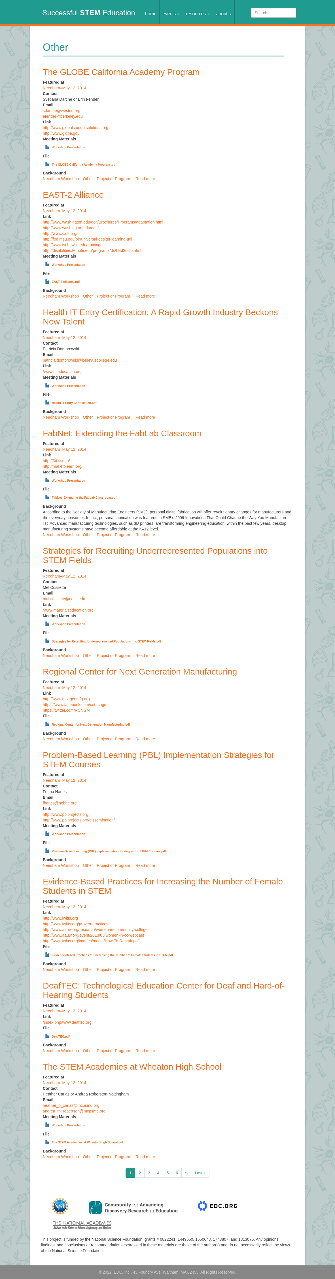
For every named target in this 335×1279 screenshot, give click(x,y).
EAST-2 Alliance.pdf (66, 281)
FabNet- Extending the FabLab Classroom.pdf (84, 497)
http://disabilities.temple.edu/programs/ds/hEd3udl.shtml (92, 250)
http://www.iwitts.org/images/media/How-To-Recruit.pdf (91, 941)
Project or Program (113, 178)
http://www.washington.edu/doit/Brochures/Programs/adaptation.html (103, 222)
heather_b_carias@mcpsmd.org (71, 1105)
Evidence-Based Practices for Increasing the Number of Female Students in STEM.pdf (112, 955)
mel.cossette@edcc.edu (64, 599)
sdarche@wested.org (61, 110)
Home (150, 13)
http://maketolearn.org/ (62, 466)
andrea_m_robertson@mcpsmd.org (74, 1111)
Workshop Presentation (68, 147)
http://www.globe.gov (61, 133)
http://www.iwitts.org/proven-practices (75, 924)
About (224, 13)
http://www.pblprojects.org (65, 814)
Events (171, 13)
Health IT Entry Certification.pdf (74, 402)
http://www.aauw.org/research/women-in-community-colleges (96, 929)
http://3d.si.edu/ (56, 460)
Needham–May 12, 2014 (64, 88)
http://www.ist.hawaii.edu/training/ (72, 245)
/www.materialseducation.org (68, 610)
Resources (198, 13)
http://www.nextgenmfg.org (66, 699)
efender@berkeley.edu (63, 116)
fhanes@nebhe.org (60, 803)
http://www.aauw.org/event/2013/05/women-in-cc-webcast (93, 935)
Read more (145, 178)
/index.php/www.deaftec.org (67, 1022)
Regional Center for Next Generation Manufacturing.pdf (91, 724)
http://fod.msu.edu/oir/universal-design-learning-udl (87, 239)
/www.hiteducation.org (62, 371)
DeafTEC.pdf (61, 1036)
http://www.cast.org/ (60, 233)
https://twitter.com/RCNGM (66, 710)
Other (88, 178)
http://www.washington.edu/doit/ (71, 228)
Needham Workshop (61, 178)
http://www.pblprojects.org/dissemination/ (79, 820)
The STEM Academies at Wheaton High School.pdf (87, 1142)
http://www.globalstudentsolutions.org (75, 127)
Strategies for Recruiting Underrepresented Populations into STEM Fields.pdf (106, 641)
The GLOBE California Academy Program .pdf (84, 164)
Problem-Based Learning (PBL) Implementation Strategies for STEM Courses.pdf (109, 851)
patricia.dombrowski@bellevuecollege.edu (80, 360)
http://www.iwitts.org (60, 918)
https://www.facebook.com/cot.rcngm (75, 704)
